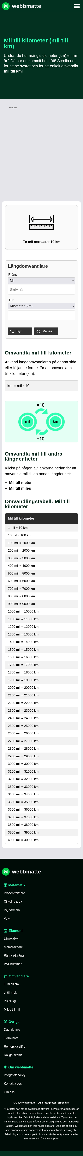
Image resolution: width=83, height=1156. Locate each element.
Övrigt (11, 1022)
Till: (11, 300)
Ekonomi (13, 931)
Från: (12, 274)
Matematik (14, 885)
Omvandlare (16, 976)
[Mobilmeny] (76, 6)
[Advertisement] (40, 150)
